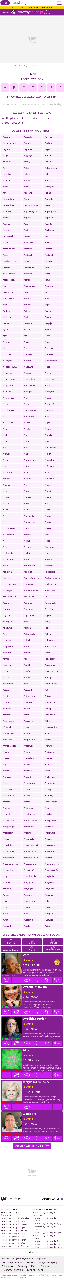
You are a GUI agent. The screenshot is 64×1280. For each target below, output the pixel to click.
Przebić (48, 814)
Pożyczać (28, 721)
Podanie (49, 559)
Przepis (48, 839)
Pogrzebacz (30, 615)
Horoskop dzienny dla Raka (13, 1233)
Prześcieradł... (10, 857)
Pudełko (49, 907)
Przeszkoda (50, 851)
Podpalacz (50, 571)
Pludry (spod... (31, 522)
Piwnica (6, 484)
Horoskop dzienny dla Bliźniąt (14, 1230)
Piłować (6, 453)
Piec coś (49, 348)
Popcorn (7, 665)
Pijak (5, 435)
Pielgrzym (50, 379)
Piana (47, 335)
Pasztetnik (29, 267)
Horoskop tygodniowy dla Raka (47, 1241)
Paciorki (28, 136)
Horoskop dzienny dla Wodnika (15, 1218)
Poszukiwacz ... (52, 683)
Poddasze (50, 565)
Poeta (48, 596)
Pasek (5, 242)
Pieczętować (51, 360)
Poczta (27, 559)
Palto (47, 180)
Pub (47, 901)
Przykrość (49, 882)
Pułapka (49, 913)
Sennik (38, 66)
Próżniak (7, 808)
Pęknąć (48, 329)
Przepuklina (51, 845)
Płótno (27, 540)
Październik (8, 298)
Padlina (48, 143)
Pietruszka (8, 422)
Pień (26, 397)
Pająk (5, 155)
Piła (4, 447)
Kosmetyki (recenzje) (13, 1269)
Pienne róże (8, 397)
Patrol (27, 279)
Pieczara (28, 354)
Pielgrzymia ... (9, 385)
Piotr (5, 466)
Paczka (48, 136)
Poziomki (7, 714)
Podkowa (7, 571)
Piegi (47, 366)
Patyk (47, 279)
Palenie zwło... (52, 168)
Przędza (7, 876)
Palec (26, 168)
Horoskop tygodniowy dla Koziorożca (44, 1213)
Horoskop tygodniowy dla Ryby (47, 1223)
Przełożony (8, 832)
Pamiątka (49, 186)
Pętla (26, 335)
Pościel (6, 689)
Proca (48, 764)
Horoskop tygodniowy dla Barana (44, 1228)
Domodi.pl (23, 1266)
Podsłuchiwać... (52, 578)
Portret (6, 677)
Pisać (47, 472)
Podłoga (28, 571)
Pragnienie (29, 739)
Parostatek (8, 236)
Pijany (27, 435)
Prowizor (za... (52, 801)
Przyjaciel (50, 876)
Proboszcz (29, 764)
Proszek (27, 795)
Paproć (27, 217)
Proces (6, 770)
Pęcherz (6, 329)
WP (15, 66)
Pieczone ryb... (10, 366)
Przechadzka (9, 820)
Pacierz (6, 136)
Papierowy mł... (31, 211)
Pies (5, 416)
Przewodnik (30, 863)
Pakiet (48, 155)
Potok (5, 696)
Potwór (6, 702)
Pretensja (49, 752)
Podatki (6, 565)
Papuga (6, 223)
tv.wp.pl (31, 1269)
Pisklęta (6, 478)
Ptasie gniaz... (30, 901)
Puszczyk (7, 926)
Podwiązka (50, 584)
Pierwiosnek (30, 410)
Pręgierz (49, 758)
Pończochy (50, 658)
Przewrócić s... (9, 870)
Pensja (48, 310)
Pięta (5, 428)
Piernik (6, 404)
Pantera (28, 199)
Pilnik (26, 441)
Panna (48, 192)
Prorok (27, 789)
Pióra (26, 466)
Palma (27, 180)
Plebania (49, 503)
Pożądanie (50, 714)
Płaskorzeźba (9, 534)
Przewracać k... (52, 863)
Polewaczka (30, 634)
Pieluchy (7, 391)
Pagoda (6, 149)
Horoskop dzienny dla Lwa (12, 1236)
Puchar (27, 907)
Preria (27, 752)
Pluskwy (49, 522)
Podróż (6, 578)
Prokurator (50, 776)
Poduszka (28, 584)
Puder (6, 913)
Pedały (27, 304)
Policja (48, 634)
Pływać (27, 547)
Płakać (48, 528)
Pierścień (49, 404)
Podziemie (50, 590)
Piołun (48, 453)
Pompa (6, 658)
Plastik (6, 503)
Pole (5, 634)
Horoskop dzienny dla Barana (14, 1224)
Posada (27, 677)
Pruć (47, 808)
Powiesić (28, 702)
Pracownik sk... (10, 733)
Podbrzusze (29, 565)
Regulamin (41, 1258)
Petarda (28, 323)
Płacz (26, 528)
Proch (48, 770)
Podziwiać (29, 596)
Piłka (26, 447)
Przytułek (49, 888)
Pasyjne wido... (10, 261)
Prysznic (7, 814)
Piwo (26, 484)
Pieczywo (28, 366)
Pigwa (48, 428)
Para (26, 223)
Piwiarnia (49, 478)
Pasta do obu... (10, 248)
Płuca (47, 540)
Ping (26, 453)
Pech (5, 304)
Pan (4, 192)
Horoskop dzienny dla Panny (13, 1240)
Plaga (26, 491)
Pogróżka (28, 609)
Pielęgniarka (9, 379)
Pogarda (28, 602)
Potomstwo (29, 696)
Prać (47, 733)
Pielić (47, 385)
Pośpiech (28, 689)
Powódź (27, 708)
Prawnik (49, 745)
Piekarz (27, 373)
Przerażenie (9, 851)
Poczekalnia (9, 559)
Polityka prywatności (13, 1262)
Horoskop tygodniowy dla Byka (47, 1232)
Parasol (6, 230)
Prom (5, 783)
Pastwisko (50, 255)
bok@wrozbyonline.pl (22, 1258)
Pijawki (48, 435)
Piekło (48, 373)
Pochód (27, 553)
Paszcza (28, 261)
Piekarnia (7, 373)
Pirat (26, 472)
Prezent (6, 758)
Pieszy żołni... (30, 416)
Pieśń (47, 416)
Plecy (26, 509)
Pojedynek (8, 621)
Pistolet (27, 478)
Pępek (5, 335)
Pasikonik (28, 242)
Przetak (48, 857)
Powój (48, 708)
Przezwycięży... (52, 870)
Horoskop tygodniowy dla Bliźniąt (44, 1236)
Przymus (7, 888)
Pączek (27, 298)
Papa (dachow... (31, 205)
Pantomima (8, 205)
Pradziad (7, 739)
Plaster (48, 497)
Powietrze (50, 702)
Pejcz (47, 304)
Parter (27, 236)
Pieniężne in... (51, 391)
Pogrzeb (7, 615)
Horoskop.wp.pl (25, 66)
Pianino (6, 342)
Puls (26, 913)
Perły (26, 317)
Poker (26, 621)
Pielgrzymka (30, 385)
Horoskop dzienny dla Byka (13, 1227)
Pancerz (28, 192)
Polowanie (50, 640)
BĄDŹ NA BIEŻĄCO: (52, 1199)
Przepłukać (8, 845)
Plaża (26, 503)
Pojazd (48, 615)
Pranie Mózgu (9, 745)
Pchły (47, 298)
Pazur (26, 292)
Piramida (7, 472)
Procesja (28, 770)
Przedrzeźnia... (31, 820)
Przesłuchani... (31, 851)
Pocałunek (50, 547)
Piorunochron (30, 460)
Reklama (31, 1262)
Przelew (49, 826)
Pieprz (48, 397)
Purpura (7, 919)
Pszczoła (28, 895)
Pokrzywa (7, 627)
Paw (5, 286)
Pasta (47, 242)
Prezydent (29, 758)
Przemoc (28, 832)
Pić (4, 348)
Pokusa (27, 627)
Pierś (26, 404)
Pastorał (28, 255)
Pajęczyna (29, 155)
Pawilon (49, 286)
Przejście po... (9, 826)
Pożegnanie (8, 721)
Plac (5, 491)
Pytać (47, 926)
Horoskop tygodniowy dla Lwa (46, 1244)
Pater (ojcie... (9, 279)
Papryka (49, 217)
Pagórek (28, 149)
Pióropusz (50, 466)
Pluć (5, 522)
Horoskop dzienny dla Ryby (13, 1221)
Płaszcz (27, 534)
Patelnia (28, 273)
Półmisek (7, 727)
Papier (48, 205)
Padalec (28, 143)
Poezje (6, 602)
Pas (46, 236)
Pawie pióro (30, 286)
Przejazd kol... (52, 820)
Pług (5, 547)
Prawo (6, 752)
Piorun (6, 460)
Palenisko (7, 174)
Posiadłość (8, 683)
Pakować (7, 161)
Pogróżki (49, 609)
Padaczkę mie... (10, 143)
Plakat (48, 491)
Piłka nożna (50, 447)
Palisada (7, 180)
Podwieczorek (31, 590)
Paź (46, 292)
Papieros (7, 211)
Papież (6, 217)
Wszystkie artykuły (48, 1262)
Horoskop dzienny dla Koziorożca (10, 1213)
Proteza (6, 801)
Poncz (27, 658)
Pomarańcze (51, 646)
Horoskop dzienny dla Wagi (13, 1243)
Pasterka (28, 248)
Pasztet (6, 267)
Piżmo (48, 484)
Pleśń (47, 509)
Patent (48, 273)
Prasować (28, 745)
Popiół (27, 665)
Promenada (29, 783)
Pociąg (48, 553)
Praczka (28, 733)
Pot (46, 689)
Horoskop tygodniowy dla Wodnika (44, 1219)
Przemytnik (50, 832)
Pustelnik (28, 919)
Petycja (48, 323)
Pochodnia (8, 553)
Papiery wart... (52, 211)
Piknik (5, 441)
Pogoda (6, 609)
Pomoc (48, 652)
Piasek (27, 342)
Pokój (47, 621)
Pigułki (27, 428)
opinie (29, 960)
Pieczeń (27, 360)
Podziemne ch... (10, 596)
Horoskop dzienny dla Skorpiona (15, 1246)
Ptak (5, 901)
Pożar (26, 714)
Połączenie (8, 646)
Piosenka (49, 460)
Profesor (7, 776)
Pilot (47, 441)
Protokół (28, 801)
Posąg (48, 677)
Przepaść (7, 839)
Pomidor (7, 652)
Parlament (50, 230)
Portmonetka (51, 671)
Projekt (27, 776)
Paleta (27, 174)
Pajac (47, 149)
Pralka (48, 739)
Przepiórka (29, 839)
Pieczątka (7, 360)
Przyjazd (7, 882)
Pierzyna (49, 410)
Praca (26, 727)
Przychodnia (30, 876)
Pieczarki (49, 354)
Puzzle (27, 926)
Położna (27, 646)
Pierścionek (8, 410)
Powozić (7, 708)
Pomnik (27, 652)
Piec (26, 348)
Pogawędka (50, 602)
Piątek (48, 342)
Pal (4, 168)
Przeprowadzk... (32, 845)
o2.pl (40, 1269)
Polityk (27, 640)
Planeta (27, 497)
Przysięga (28, 888)
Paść (47, 267)
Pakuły (27, 161)
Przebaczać (29, 814)
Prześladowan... (31, 857)
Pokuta (48, 627)
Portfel (27, 671)
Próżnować (29, 808)
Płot (4, 540)
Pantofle (49, 199)
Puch (5, 907)
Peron (48, 317)
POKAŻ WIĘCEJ (32, 1252)
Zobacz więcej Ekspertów (32, 1145)
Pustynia (49, 919)
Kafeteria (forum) (40, 1266)
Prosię (48, 789)
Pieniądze (29, 391)
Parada (48, 223)
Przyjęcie (28, 882)
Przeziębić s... (30, 870)
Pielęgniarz (29, 379)
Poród (6, 671)
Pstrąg (6, 895)
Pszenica (49, 895)
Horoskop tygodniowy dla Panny (47, 1247)
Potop (48, 696)
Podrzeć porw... (31, 578)
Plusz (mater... (9, 528)
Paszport (49, 261)
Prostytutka (8, 795)
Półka (47, 721)
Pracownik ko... (52, 727)
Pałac (5, 186)
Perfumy (7, 317)
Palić (47, 174)
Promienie (50, 783)
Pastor (6, 255)
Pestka (6, 323)
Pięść (47, 422)
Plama (6, 497)
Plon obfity (29, 515)
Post (26, 683)
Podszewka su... (10, 584)
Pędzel (27, 329)
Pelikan (6, 310)
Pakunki (49, 161)
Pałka (26, 186)
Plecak (6, 509)
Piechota (7, 354)
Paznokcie (8, 292)
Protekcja (49, 795)
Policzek (7, 640)
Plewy (5, 515)
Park (26, 230)
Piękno (27, 422)
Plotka (48, 515)
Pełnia (27, 310)
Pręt (5, 764)
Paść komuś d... (10, 273)
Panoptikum (8, 199)
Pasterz (48, 248)
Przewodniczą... (10, 863)
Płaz (47, 534)
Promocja (7, 789)
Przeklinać (29, 826)
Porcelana (50, 665)
